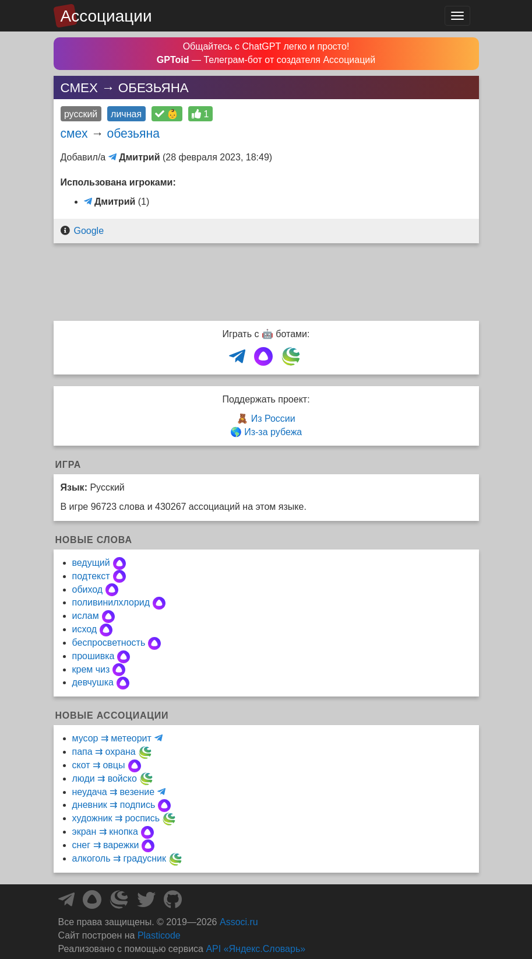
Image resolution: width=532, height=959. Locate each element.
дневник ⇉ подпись (114, 805)
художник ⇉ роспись (116, 818)
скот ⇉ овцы (98, 765)
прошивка (93, 656)
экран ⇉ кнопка (105, 831)
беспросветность (109, 643)
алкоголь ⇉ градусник (119, 858)
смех (74, 133)
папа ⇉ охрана (104, 752)
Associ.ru (239, 922)
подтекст (91, 576)
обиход (87, 589)
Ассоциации (106, 16)
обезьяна (133, 133)
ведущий (91, 563)
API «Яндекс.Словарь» (255, 949)
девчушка (93, 682)
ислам (85, 616)
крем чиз (91, 669)
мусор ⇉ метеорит (112, 738)
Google (88, 231)
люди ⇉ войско (104, 778)
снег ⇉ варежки (105, 845)
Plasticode (159, 935)
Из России (273, 419)
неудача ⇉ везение (113, 792)
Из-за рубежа (273, 432)
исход (84, 629)
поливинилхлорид (111, 602)
